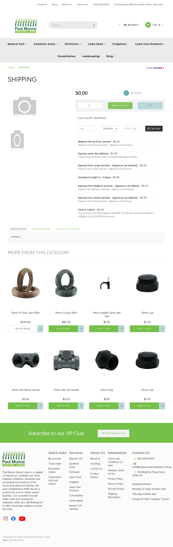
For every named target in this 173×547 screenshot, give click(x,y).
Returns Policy (115, 483)
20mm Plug (107, 389)
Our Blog (95, 463)
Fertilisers (74, 472)
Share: (155, 68)
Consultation (76, 495)
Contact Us (82, 4)
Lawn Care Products (75, 489)
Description (18, 229)
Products (42, 4)
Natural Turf (75, 458)
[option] (39, 106)
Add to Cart (120, 105)
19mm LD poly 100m (66, 312)
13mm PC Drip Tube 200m (25, 312)
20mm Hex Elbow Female (26, 389)
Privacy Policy (115, 478)
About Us (67, 4)
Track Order (54, 463)
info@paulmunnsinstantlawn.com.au (152, 465)
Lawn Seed (75, 477)
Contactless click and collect (54, 480)
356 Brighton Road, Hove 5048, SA (148, 473)
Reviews (68, 229)
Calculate (153, 128)
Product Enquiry (94, 475)
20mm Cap (147, 312)
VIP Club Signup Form (113, 433)
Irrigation (74, 482)
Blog (54, 4)
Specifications (41, 229)
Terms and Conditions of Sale (115, 462)
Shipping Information (114, 495)
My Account (128, 25)
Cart (154, 25)
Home (11, 67)
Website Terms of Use (116, 472)
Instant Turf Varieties (75, 507)
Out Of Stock (22, 328)
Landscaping (76, 500)
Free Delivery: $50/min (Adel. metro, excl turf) (138, 4)
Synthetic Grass (74, 465)
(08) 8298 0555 (101, 4)
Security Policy (116, 488)
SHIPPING (24, 67)
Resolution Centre (54, 470)
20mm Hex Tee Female (66, 389)
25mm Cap (147, 389)
